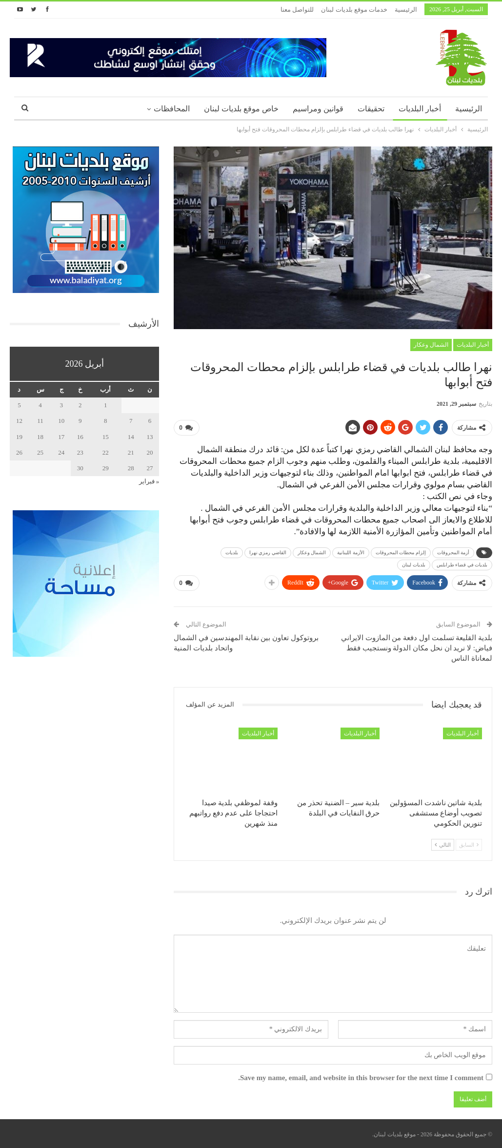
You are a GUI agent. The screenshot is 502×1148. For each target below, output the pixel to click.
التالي (443, 845)
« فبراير (149, 481)
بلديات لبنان (413, 564)
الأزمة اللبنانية (350, 552)
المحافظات (172, 108)
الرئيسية (406, 9)
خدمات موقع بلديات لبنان (354, 9)
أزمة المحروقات (453, 552)
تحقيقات (371, 108)
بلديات (231, 552)
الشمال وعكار (431, 344)
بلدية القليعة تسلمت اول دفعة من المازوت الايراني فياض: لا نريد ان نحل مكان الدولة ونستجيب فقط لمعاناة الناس (416, 648)
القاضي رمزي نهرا (267, 552)
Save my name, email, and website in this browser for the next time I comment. (360, 1078)
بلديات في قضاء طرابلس (462, 564)
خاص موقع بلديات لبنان (241, 108)
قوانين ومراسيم (318, 108)
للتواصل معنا (297, 9)
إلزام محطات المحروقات (401, 552)
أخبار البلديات (420, 108)
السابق (469, 845)
